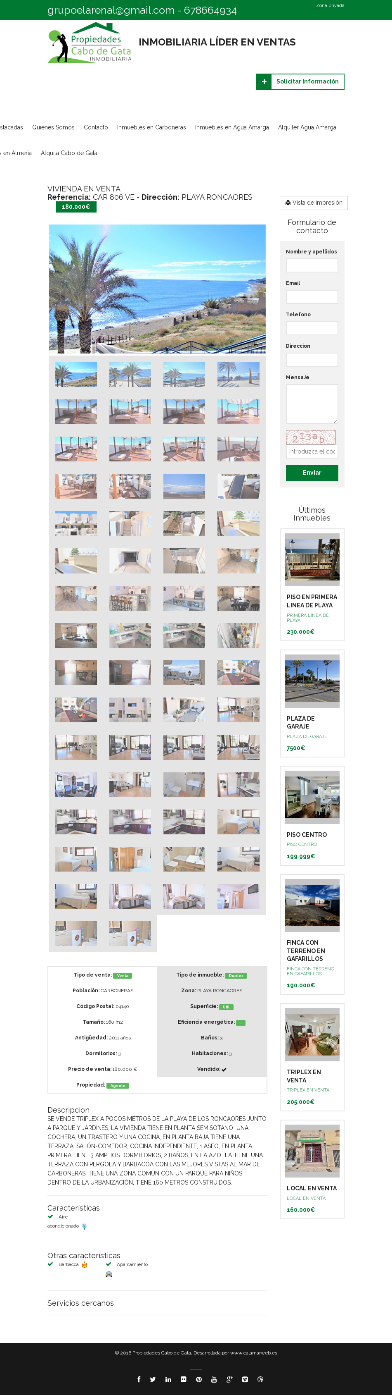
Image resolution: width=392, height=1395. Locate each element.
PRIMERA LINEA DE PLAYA (308, 618)
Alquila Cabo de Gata (69, 153)
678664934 (210, 10)
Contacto (96, 127)
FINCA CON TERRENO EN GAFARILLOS (306, 951)
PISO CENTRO (307, 834)
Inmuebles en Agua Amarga (232, 127)
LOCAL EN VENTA (312, 1188)
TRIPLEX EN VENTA (308, 1090)
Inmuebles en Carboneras (151, 127)
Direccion (298, 346)
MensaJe (297, 377)
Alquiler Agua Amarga (307, 127)
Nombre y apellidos (311, 252)
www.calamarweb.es (253, 1353)
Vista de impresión (313, 202)
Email (293, 283)
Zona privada (330, 5)
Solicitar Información (298, 81)
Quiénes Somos (53, 127)
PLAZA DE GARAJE (307, 736)
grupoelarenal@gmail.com (111, 10)
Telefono (298, 315)
